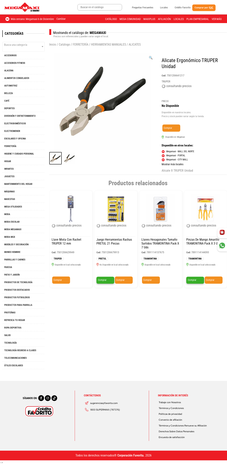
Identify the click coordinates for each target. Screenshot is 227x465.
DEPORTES (9, 108)
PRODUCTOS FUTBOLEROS (17, 297)
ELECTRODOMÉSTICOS (15, 123)
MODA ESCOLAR (12, 221)
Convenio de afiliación (170, 419)
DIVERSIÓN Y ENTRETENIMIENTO (20, 116)
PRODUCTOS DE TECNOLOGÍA (18, 282)
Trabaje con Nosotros (170, 402)
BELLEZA (8, 93)
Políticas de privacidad (170, 414)
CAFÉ (6, 100)
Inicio (52, 44)
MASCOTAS (9, 199)
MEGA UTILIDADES (13, 206)
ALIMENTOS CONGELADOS (16, 78)
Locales (164, 7)
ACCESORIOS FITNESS (14, 63)
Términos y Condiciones (171, 408)
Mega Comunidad (130, 19)
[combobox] (23, 47)
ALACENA (8, 70)
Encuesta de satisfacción (172, 437)
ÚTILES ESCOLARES (13, 365)
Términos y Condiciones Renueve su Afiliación (183, 425)
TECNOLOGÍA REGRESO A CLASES (20, 350)
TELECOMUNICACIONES (15, 358)
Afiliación (164, 19)
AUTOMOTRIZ (10, 85)
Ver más (217, 19)
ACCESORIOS (10, 55)
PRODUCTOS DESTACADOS (17, 290)
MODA (7, 214)
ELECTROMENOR (12, 131)
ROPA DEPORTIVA (12, 327)
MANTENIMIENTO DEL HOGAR (18, 184)
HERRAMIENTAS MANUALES (108, 44)
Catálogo (111, 19)
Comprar (168, 127)
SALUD (7, 335)
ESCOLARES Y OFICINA (15, 138)
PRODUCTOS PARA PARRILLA (18, 305)
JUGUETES (9, 176)
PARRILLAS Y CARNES (14, 259)
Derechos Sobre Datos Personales (176, 431)
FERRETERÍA (10, 146)
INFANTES (9, 169)
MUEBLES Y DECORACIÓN (16, 244)
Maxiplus (149, 19)
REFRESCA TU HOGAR (14, 320)
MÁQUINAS (9, 191)
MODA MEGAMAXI (12, 229)
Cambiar (61, 18)
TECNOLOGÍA (10, 342)
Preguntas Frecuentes (142, 7)
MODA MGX (9, 237)
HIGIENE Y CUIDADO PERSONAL (19, 153)
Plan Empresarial (197, 19)
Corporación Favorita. (131, 455)
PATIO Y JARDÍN (12, 274)
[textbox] (23, 45)
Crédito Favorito (183, 7)
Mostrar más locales (172, 164)
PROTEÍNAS (9, 312)
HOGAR (7, 161)
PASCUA (8, 267)
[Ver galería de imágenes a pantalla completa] (151, 58)
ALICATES (135, 44)
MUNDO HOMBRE (12, 252)
